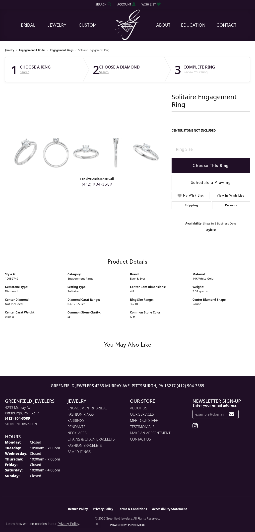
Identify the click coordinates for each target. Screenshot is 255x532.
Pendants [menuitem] (76, 426)
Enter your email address (214, 405)
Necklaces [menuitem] (77, 433)
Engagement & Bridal (32, 50)
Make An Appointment (150, 433)
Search (24, 72)
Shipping (191, 205)
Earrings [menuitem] (75, 420)
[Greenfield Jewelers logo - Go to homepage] (127, 25)
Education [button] (193, 25)
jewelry (9, 50)
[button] (102, 4)
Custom (88, 25)
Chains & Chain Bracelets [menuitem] (91, 439)
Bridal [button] (28, 25)
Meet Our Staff (144, 420)
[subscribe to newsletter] (231, 414)
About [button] (163, 25)
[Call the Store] (17, 418)
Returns (231, 205)
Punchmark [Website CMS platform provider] (136, 525)
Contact (226, 25)
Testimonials (142, 426)
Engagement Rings (61, 50)
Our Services (142, 414)
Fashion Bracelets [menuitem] (84, 445)
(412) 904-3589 (97, 184)
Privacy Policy (103, 509)
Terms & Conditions (132, 509)
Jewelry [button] (57, 25)
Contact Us (140, 439)
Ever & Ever (137, 278)
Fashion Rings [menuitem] (80, 414)
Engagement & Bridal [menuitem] (87, 408)
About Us (138, 408)
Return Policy (78, 509)
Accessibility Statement (169, 509)
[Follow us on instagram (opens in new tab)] (195, 426)
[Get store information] (21, 424)
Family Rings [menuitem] (79, 451)
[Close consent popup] (96, 524)
